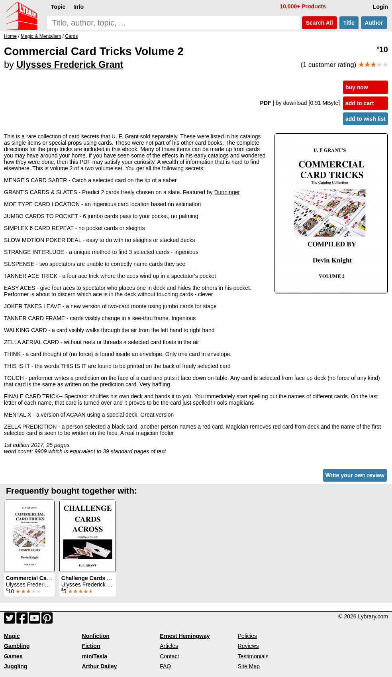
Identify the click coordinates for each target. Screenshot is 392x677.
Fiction (91, 646)
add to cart (359, 103)
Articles (169, 646)
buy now (356, 87)
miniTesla (95, 656)
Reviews (248, 646)
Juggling (15, 666)
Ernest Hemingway (185, 636)
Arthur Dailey (99, 666)
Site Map (249, 666)
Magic (12, 636)
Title (349, 23)
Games (13, 656)
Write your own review (354, 475)
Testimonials (253, 656)
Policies (247, 636)
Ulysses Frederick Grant (69, 64)
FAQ (165, 666)
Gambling (17, 646)
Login (380, 7)
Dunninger (227, 192)
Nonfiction (96, 636)
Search (319, 23)
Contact (169, 656)
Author (373, 23)
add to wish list (365, 119)
